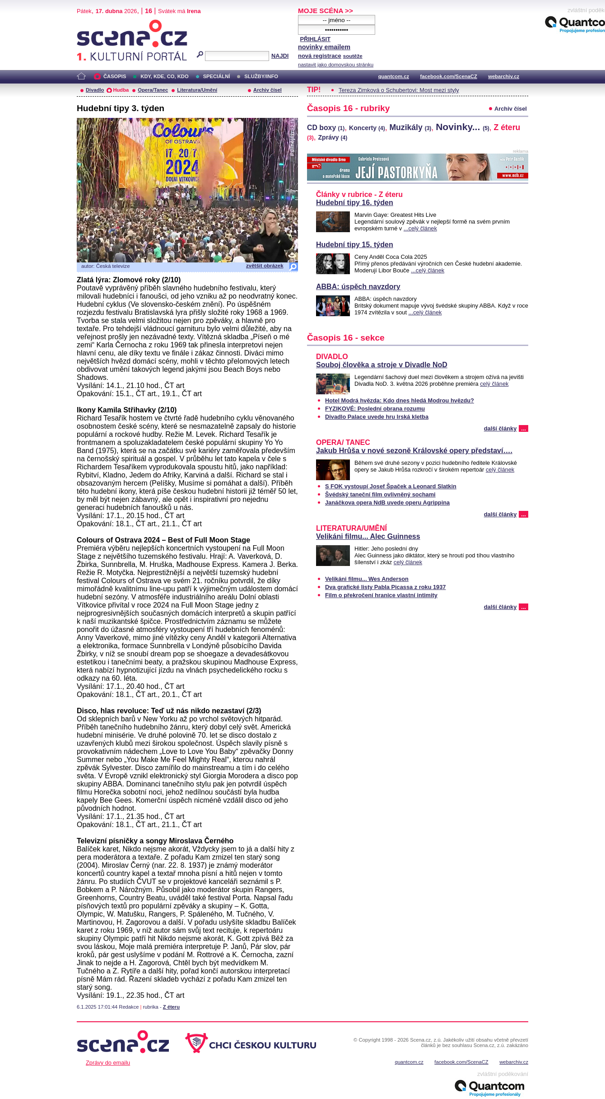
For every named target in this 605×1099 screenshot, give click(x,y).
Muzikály (410, 127)
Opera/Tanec (153, 90)
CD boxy (325, 127)
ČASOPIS (114, 76)
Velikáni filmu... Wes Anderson (367, 578)
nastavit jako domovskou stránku (335, 64)
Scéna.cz (92, 23)
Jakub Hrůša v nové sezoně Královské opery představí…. (414, 450)
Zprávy (332, 137)
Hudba (121, 90)
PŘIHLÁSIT (315, 39)
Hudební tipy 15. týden (354, 244)
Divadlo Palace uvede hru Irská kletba (376, 416)
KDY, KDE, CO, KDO (164, 76)
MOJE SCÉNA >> (325, 10)
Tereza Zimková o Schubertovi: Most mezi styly (399, 90)
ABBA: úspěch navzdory (358, 286)
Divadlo (95, 90)
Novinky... (462, 127)
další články (500, 428)
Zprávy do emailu (108, 1062)
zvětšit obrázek (265, 265)
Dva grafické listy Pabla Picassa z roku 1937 (385, 587)
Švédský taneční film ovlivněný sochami (380, 494)
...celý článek (420, 228)
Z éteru (171, 1007)
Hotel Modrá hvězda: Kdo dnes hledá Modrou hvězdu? (399, 400)
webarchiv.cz (503, 76)
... (523, 428)
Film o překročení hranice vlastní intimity (381, 595)
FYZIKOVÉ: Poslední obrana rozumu (375, 408)
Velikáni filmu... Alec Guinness (368, 536)
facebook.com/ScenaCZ (448, 76)
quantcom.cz (393, 76)
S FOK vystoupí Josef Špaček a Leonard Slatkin (390, 486)
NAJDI (280, 55)
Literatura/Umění (197, 90)
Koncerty (367, 127)
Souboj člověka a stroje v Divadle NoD (381, 365)
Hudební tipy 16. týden (354, 202)
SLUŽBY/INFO (261, 76)
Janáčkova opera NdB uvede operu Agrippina (387, 502)
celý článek (494, 383)
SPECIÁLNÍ (216, 76)
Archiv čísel (267, 90)
